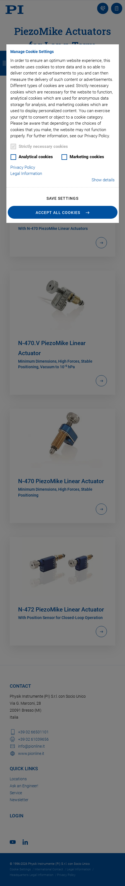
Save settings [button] (62, 198)
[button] (62, 212)
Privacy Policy (22, 167)
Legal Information (26, 173)
